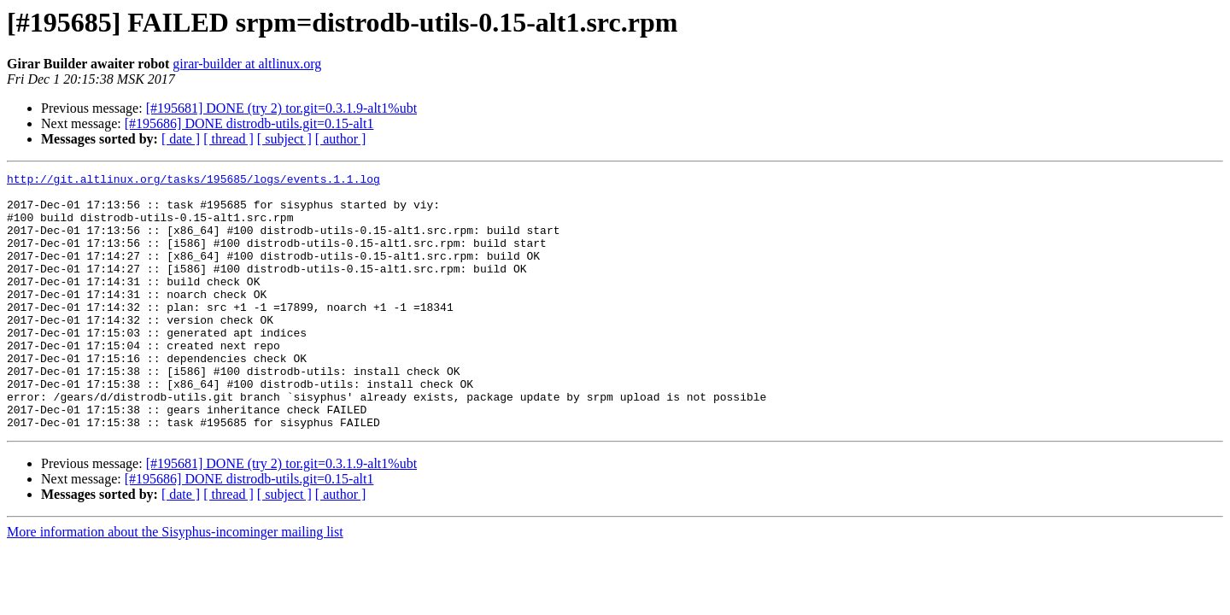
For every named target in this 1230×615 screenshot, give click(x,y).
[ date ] (180, 139)
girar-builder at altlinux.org (247, 63)
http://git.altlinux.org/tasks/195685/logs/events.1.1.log (193, 181)
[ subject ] (284, 139)
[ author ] (340, 139)
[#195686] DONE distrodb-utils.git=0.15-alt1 (249, 123)
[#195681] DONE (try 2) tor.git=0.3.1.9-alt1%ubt (281, 108)
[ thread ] (228, 139)
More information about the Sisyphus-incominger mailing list (175, 583)
